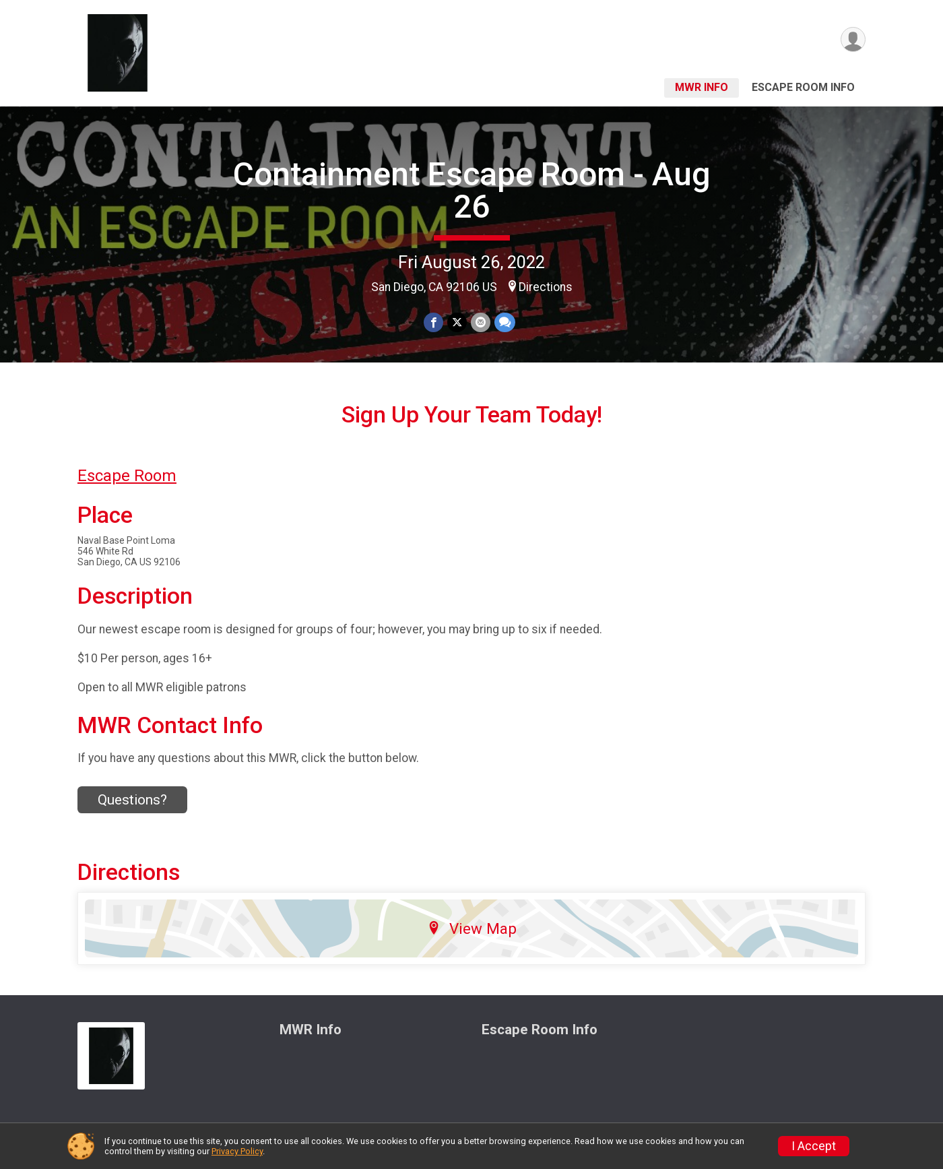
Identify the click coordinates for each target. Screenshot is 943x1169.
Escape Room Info (803, 87)
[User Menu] (853, 39)
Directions (546, 287)
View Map (472, 928)
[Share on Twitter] (457, 322)
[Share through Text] (504, 322)
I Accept (813, 1146)
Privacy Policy (237, 1151)
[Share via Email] (480, 322)
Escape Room (126, 475)
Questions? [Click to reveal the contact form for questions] (132, 800)
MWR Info (701, 87)
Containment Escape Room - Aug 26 (472, 190)
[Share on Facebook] (433, 322)
